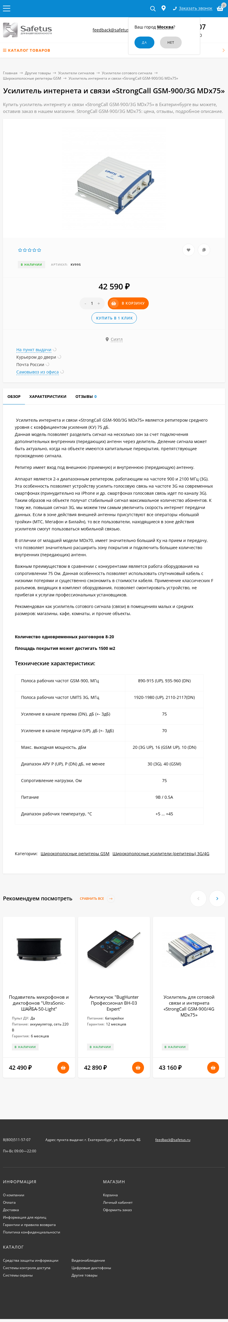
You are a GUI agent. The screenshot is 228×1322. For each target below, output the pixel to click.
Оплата (9, 1202)
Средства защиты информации (30, 1260)
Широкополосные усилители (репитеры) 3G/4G (161, 853)
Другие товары (38, 72)
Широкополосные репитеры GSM (32, 78)
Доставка (11, 1209)
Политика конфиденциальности (31, 1232)
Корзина (110, 1194)
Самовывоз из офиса (37, 372)
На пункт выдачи (33, 349)
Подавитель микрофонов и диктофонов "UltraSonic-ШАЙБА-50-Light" (39, 1003)
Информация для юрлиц (24, 1217)
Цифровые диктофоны (91, 1267)
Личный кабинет (118, 1202)
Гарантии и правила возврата (29, 1224)
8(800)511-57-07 (17, 1139)
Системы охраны (18, 1275)
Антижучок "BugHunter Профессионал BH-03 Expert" (114, 1003)
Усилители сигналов (76, 72)
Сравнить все (97, 899)
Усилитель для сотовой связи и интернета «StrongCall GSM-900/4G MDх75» (189, 1006)
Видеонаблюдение (88, 1260)
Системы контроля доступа (26, 1267)
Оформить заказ (117, 1209)
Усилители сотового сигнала (127, 72)
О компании (13, 1194)
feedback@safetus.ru (114, 30)
